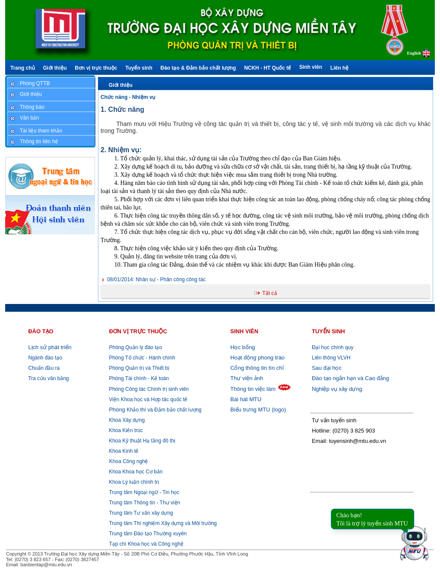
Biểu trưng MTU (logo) (258, 409)
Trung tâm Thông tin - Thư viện (144, 503)
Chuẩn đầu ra (44, 368)
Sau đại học (327, 368)
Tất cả (270, 293)
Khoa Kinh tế (122, 451)
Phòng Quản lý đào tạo (135, 347)
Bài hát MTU (245, 399)
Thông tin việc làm (252, 389)
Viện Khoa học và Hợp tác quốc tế (147, 399)
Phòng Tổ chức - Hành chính (141, 358)
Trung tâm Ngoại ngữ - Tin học (144, 492)
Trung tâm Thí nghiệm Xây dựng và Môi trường (163, 523)
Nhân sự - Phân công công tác (156, 279)
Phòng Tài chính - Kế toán (138, 378)
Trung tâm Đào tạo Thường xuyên (148, 534)
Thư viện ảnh (246, 378)
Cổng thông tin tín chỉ (257, 368)
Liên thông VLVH (331, 358)
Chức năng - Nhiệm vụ (128, 97)
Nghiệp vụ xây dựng (337, 389)
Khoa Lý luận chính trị (133, 482)
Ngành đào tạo (45, 358)
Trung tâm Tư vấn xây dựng (141, 513)
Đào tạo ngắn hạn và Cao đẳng (350, 378)
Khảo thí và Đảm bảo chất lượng (154, 410)
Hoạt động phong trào (257, 357)
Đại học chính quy (333, 347)
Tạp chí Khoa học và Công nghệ (146, 544)
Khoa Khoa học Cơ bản (134, 472)
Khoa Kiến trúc (125, 430)
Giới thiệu (120, 85)
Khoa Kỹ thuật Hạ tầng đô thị (141, 441)
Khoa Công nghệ (128, 461)
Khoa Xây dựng (126, 420)
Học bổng (242, 347)
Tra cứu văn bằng (48, 378)
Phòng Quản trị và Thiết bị (138, 368)
